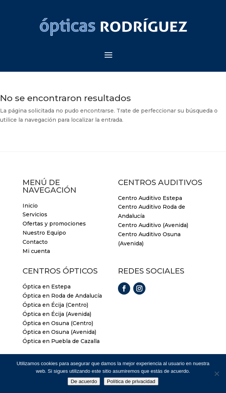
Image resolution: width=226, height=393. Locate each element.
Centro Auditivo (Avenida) (153, 225)
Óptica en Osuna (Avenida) (59, 332)
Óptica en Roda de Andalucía (62, 295)
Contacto (35, 241)
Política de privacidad (131, 381)
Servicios (35, 214)
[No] (216, 373)
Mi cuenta (36, 251)
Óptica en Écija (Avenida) (57, 314)
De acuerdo (84, 381)
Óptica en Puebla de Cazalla (61, 341)
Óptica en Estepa (47, 286)
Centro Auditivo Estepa (150, 198)
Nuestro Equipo (44, 232)
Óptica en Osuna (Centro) (58, 323)
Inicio (30, 205)
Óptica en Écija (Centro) (55, 304)
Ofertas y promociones (54, 223)
